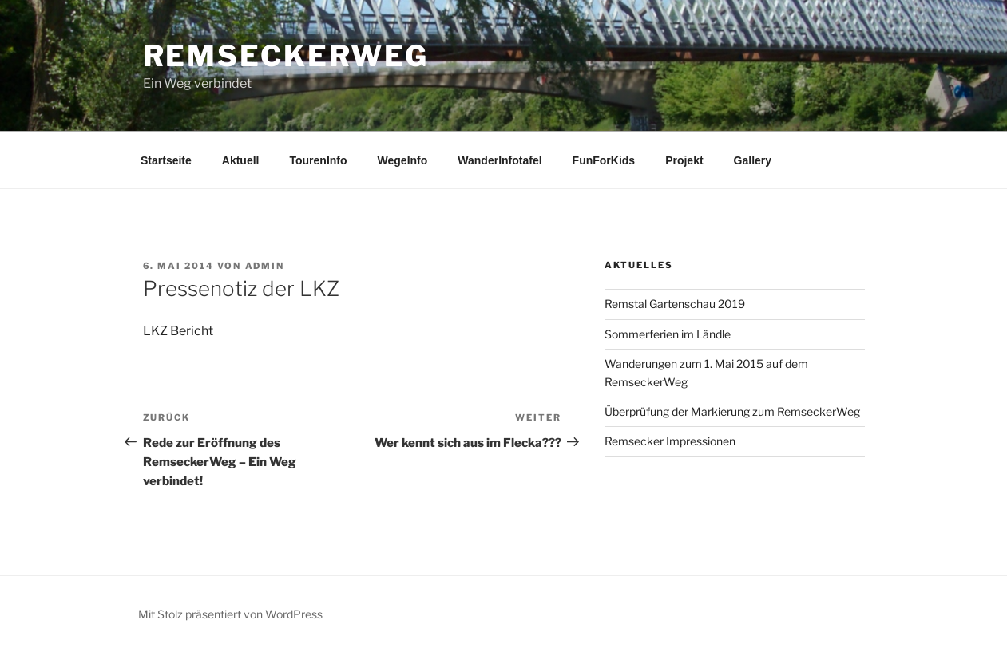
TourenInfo (318, 160)
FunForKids (604, 160)
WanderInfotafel (499, 160)
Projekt (684, 160)
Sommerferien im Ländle (668, 334)
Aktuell (241, 160)
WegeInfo (403, 160)
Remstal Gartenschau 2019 (675, 303)
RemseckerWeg (286, 55)
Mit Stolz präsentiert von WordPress (230, 614)
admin (265, 265)
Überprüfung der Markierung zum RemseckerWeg (732, 411)
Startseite (166, 160)
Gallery (752, 160)
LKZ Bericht (178, 330)
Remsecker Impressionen (670, 441)
